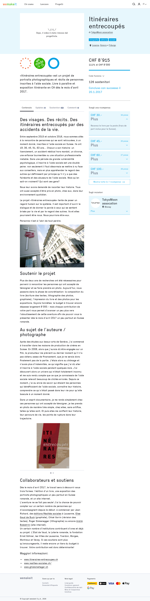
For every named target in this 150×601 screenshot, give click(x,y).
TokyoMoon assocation (102, 32)
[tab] (27, 107)
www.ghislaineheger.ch (36, 567)
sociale (112, 40)
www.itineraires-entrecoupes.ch (41, 559)
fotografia (94, 40)
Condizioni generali (72, 585)
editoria (104, 40)
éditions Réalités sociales (47, 513)
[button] (134, 4)
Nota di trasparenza (72, 590)
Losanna (95, 45)
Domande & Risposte (50, 585)
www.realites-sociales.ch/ (37, 563)
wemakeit (26, 578)
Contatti (45, 583)
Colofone (68, 592)
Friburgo (112, 45)
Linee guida (69, 583)
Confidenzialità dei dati (73, 587)
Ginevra (103, 45)
